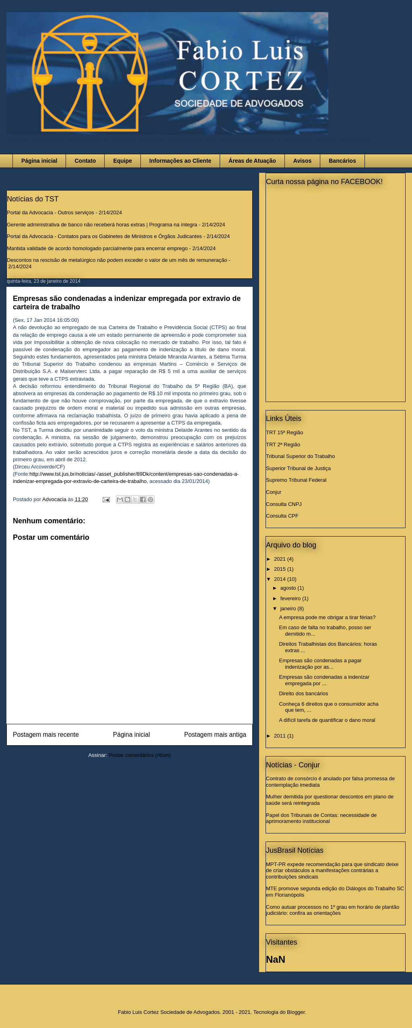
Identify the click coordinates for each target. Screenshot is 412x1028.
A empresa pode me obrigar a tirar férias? (327, 617)
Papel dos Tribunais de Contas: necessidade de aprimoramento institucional (321, 818)
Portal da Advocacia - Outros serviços (50, 212)
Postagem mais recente (46, 734)
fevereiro (291, 598)
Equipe (122, 161)
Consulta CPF (282, 516)
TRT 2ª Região (283, 444)
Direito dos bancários (303, 693)
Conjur (273, 492)
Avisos (302, 161)
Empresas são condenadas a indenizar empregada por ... (324, 680)
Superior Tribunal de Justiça (298, 468)
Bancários (342, 161)
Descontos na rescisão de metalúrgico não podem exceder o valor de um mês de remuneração (117, 260)
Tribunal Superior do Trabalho (300, 456)
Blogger (296, 1012)
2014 (280, 579)
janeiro (289, 608)
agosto (289, 588)
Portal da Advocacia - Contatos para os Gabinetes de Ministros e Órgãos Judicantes (104, 236)
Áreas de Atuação (252, 161)
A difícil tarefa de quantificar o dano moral (327, 720)
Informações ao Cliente (180, 161)
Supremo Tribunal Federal (296, 480)
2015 (280, 569)
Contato (85, 161)
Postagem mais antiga (215, 734)
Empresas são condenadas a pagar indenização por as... (320, 663)
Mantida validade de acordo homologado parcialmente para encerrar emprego (97, 248)
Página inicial (39, 161)
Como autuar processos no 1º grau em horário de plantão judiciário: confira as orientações (332, 910)
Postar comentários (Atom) (140, 755)
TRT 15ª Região (284, 432)
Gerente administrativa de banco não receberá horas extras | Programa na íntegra (102, 225)
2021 (280, 559)
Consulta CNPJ (284, 504)
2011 (280, 736)
